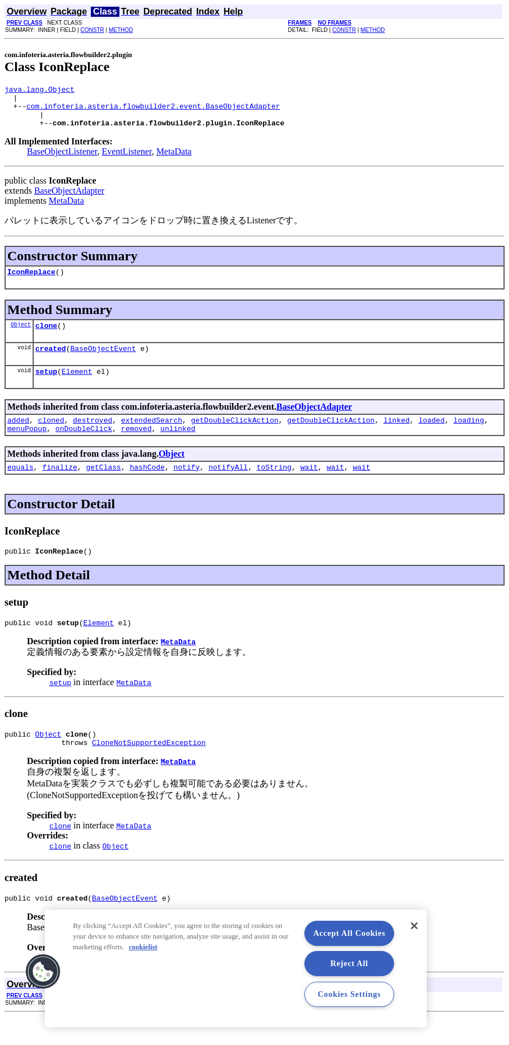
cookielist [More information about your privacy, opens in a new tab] (143, 947)
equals (20, 487)
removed (136, 447)
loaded (431, 437)
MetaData (174, 160)
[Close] (414, 925)
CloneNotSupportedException (149, 769)
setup (46, 386)
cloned (51, 437)
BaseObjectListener (62, 160)
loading (469, 437)
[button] (43, 972)
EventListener (127, 160)
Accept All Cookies (349, 933)
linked (396, 437)
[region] (236, 968)
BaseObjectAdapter (69, 199)
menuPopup (27, 447)
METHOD (121, 30)
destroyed (92, 437)
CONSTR (92, 30)
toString (274, 487)
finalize (59, 487)
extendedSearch (151, 437)
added (18, 437)
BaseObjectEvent (103, 362)
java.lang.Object (39, 91)
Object (21, 336)
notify (186, 487)
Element (77, 386)
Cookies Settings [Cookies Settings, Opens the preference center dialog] (349, 994)
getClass (103, 487)
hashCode (146, 487)
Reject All (349, 963)
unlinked (177, 447)
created (50, 362)
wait (309, 487)
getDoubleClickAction (235, 437)
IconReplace (31, 282)
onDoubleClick (83, 447)
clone (46, 337)
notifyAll (228, 487)
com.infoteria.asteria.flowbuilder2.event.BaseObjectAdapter (153, 111)
